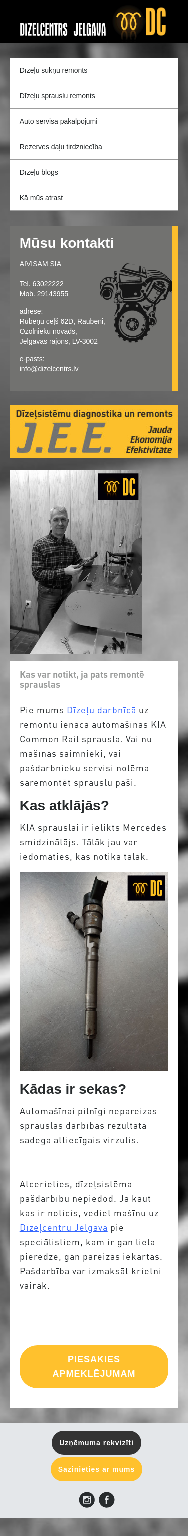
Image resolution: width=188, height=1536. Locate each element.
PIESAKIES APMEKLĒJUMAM (93, 1366)
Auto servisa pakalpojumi (59, 121)
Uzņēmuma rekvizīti (96, 1443)
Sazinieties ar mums (96, 1469)
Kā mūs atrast (41, 198)
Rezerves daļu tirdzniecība (61, 147)
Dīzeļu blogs (39, 172)
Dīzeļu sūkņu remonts (53, 70)
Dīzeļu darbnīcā (101, 710)
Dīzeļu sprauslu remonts (57, 96)
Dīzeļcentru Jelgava (64, 1228)
